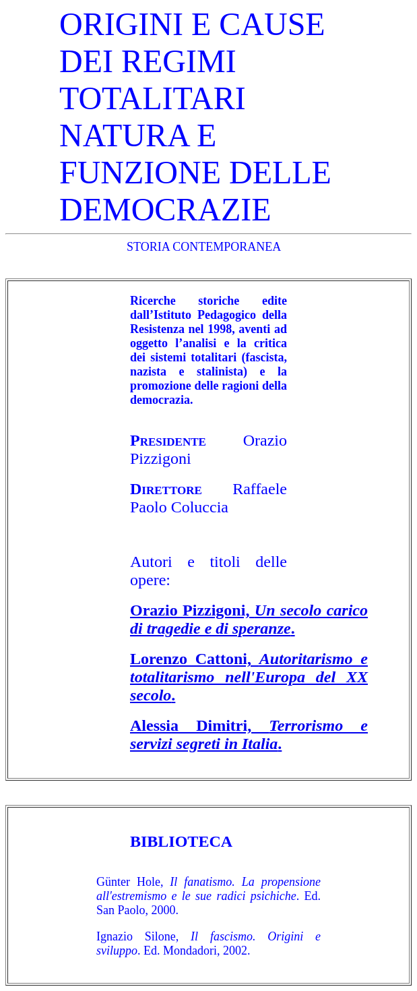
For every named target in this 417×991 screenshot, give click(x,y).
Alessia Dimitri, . (249, 734)
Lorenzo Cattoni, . (249, 677)
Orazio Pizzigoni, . (249, 619)
